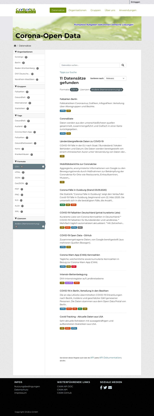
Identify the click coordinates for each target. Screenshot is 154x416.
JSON (73, 205)
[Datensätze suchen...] (90, 65)
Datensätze (58, 10)
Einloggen (135, 2)
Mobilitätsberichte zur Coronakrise (78, 164)
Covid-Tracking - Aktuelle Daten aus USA (81, 316)
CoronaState (66, 118)
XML (74, 309)
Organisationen (78, 10)
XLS (80, 309)
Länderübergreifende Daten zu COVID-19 (82, 141)
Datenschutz (21, 389)
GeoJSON (69, 283)
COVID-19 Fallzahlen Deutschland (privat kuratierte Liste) (90, 212)
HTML (63, 111)
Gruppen (96, 10)
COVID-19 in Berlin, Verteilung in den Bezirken (84, 291)
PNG (80, 227)
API (92, 357)
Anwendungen (127, 10)
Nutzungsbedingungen (27, 386)
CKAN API (62, 389)
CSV (68, 111)
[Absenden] (122, 65)
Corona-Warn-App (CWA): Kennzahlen (80, 255)
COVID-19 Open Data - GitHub (76, 235)
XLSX (62, 205)
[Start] (15, 45)
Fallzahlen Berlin (68, 99)
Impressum (20, 393)
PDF (73, 266)
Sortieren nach (96, 78)
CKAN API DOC (65, 386)
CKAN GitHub (64, 393)
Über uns (110, 10)
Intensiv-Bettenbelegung (73, 274)
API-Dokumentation (110, 357)
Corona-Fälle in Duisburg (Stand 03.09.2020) (83, 190)
